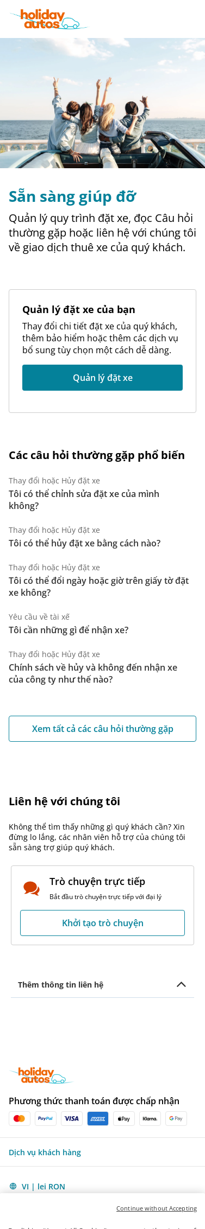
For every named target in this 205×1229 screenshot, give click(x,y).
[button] (195, 19)
